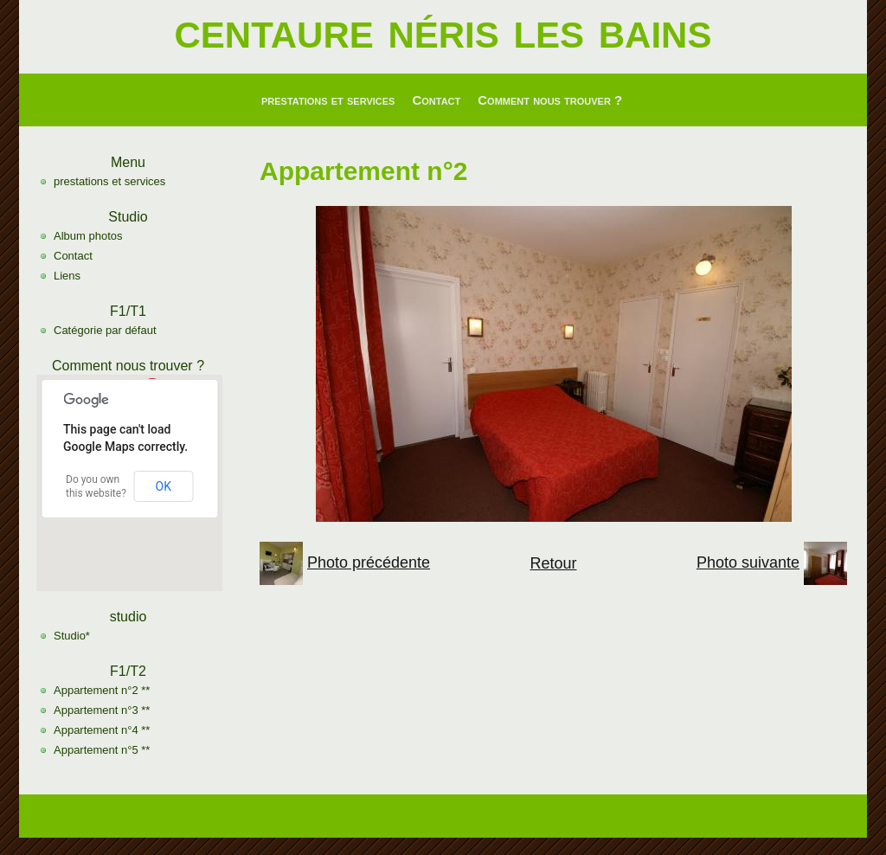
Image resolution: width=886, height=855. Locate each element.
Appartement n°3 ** (102, 710)
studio (128, 616)
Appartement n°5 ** (102, 749)
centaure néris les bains (443, 30)
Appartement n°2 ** (102, 690)
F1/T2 (128, 671)
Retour (553, 563)
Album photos (88, 235)
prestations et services (328, 100)
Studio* (72, 635)
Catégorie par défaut (105, 330)
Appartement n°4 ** (102, 729)
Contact (436, 100)
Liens (67, 275)
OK (163, 486)
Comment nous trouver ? (550, 100)
